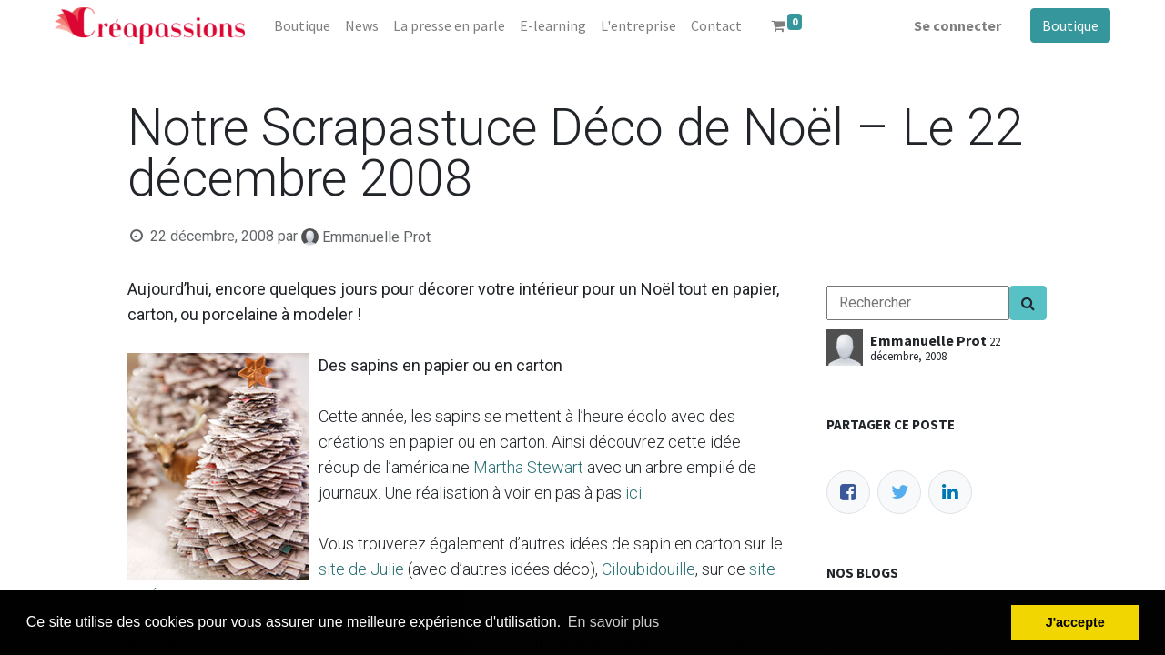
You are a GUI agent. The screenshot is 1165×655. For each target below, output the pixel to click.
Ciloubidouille (648, 569)
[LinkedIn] (950, 492)
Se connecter (957, 25)
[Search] (1028, 303)
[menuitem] (302, 25)
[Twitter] (899, 492)
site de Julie (361, 569)
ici (633, 492)
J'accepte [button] (1075, 622)
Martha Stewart (528, 467)
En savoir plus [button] (614, 622)
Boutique (1070, 25)
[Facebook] (848, 492)
